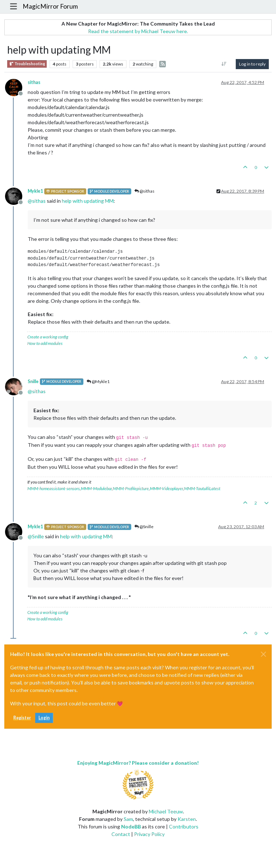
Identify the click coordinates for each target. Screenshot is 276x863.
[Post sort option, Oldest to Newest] (224, 64)
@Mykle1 (98, 381)
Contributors (183, 826)
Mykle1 (35, 191)
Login (44, 717)
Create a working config (47, 337)
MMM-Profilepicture (131, 488)
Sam (128, 819)
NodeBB (131, 826)
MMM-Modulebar (96, 488)
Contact (120, 834)
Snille (33, 381)
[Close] (263, 654)
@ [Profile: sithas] (37, 201)
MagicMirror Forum (50, 6)
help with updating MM (88, 201)
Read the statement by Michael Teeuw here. (138, 31)
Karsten (187, 819)
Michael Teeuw (166, 811)
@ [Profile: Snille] (36, 536)
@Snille (143, 526)
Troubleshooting (27, 64)
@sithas (144, 191)
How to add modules (45, 343)
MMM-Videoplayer (166, 488)
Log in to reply (252, 64)
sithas (34, 82)
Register (22, 717)
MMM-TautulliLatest (202, 488)
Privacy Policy (149, 834)
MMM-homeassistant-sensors (53, 488)
